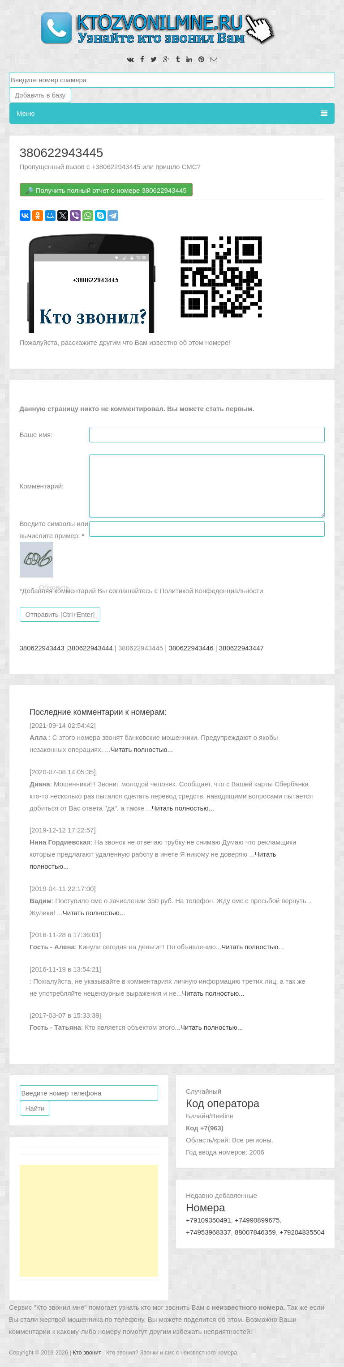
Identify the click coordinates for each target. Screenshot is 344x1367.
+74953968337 (208, 1232)
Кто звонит (87, 1352)
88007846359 (255, 1232)
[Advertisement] (89, 1221)
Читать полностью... (142, 749)
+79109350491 (208, 1220)
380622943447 (241, 648)
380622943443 (42, 648)
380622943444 (90, 648)
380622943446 (190, 648)
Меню (172, 113)
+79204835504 (302, 1232)
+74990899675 (257, 1220)
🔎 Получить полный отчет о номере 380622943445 (106, 190)
